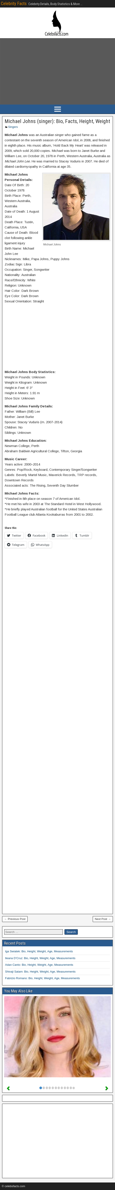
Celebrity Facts (14, 3)
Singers (13, 127)
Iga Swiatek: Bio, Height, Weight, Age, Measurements (39, 951)
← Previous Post (15, 919)
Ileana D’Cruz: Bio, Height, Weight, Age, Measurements (40, 958)
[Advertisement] (57, 71)
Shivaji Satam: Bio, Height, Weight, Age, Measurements (40, 971)
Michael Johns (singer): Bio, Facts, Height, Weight (57, 121)
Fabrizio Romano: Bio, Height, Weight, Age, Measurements (42, 978)
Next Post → (103, 919)
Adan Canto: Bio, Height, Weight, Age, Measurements (39, 964)
